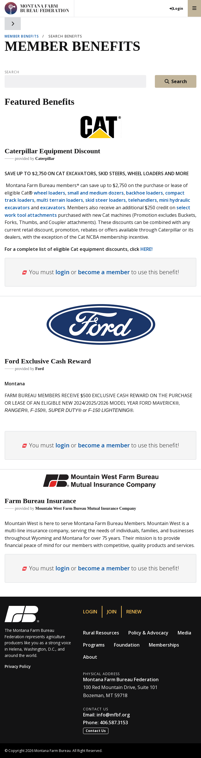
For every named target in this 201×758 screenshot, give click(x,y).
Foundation (127, 645)
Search (12, 72)
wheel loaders (49, 193)
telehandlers (142, 200)
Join (112, 611)
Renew (134, 611)
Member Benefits (22, 36)
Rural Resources (101, 633)
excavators (52, 207)
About (90, 657)
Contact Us (96, 730)
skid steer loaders (105, 200)
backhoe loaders (144, 193)
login (62, 272)
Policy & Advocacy (148, 633)
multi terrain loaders (60, 200)
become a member (104, 272)
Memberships (164, 645)
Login (90, 611)
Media (184, 633)
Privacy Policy (18, 666)
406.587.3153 (114, 722)
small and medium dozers (95, 193)
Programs (94, 645)
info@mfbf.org (113, 715)
